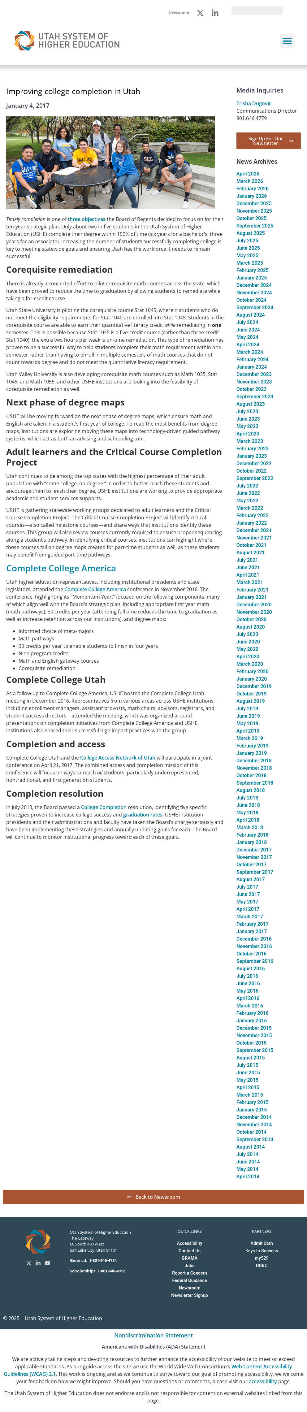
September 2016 (254, 961)
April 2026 (247, 174)
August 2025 (250, 233)
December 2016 (254, 939)
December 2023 (254, 374)
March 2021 (249, 582)
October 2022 (251, 471)
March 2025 (249, 263)
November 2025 (254, 211)
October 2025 (251, 218)
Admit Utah (261, 1243)
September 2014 (254, 1139)
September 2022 (254, 478)
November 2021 (254, 538)
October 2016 (251, 954)
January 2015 (251, 1110)
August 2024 (250, 315)
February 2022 (252, 515)
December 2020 (254, 605)
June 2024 (248, 330)
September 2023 (254, 397)
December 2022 (254, 463)
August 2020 (250, 627)
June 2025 (248, 248)
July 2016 (247, 976)
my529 (262, 1258)
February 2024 (252, 359)
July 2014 (247, 1154)
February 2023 (252, 449)
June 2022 (248, 493)
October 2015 (251, 1043)
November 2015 (254, 1035)
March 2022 (249, 508)
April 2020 (247, 657)
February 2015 (252, 1102)
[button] (287, 40)
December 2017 (254, 850)
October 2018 (251, 775)
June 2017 (248, 894)
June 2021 (248, 567)
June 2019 (248, 716)
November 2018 (254, 768)
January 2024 (251, 367)
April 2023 (247, 434)
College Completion (104, 807)
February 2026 (252, 189)
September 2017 (254, 872)
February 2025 (252, 270)
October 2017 (251, 865)
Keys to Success (261, 1251)
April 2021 (247, 575)
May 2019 (247, 723)
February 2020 (252, 671)
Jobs (190, 1265)
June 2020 (248, 642)
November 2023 (254, 382)
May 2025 (247, 255)
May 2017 (247, 902)
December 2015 (254, 1028)
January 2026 (251, 196)
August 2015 (250, 1058)
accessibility (263, 1381)
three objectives (87, 219)
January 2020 (251, 679)
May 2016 (247, 991)
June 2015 (248, 1073)
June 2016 (248, 983)
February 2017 (252, 924)
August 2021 (250, 553)
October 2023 (251, 389)
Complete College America (61, 568)
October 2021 (251, 545)
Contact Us (190, 1251)
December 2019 (254, 686)
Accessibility (189, 1243)
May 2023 (247, 426)
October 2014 (251, 1132)
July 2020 (247, 634)
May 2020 (247, 649)
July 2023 (247, 411)
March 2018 (249, 827)
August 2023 (250, 404)
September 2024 (254, 307)
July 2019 (247, 709)
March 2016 (249, 1006)
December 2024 (254, 285)
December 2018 (254, 761)
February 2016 (252, 1013)
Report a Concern (189, 1273)
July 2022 (247, 486)
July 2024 (247, 322)
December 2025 (254, 203)
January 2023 (251, 456)
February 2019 (252, 746)
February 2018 (252, 835)
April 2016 (247, 998)
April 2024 (247, 345)
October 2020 (251, 619)
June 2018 (248, 805)
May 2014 (247, 1169)
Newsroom (190, 1288)
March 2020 (249, 664)
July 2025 (247, 241)
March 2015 (249, 1095)
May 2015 (247, 1080)
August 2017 (250, 879)
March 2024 (249, 352)
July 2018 (247, 798)
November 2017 (254, 857)
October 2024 (251, 300)
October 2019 (251, 694)
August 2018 (250, 790)
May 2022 (247, 501)
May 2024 (247, 337)
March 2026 (249, 181)
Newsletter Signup (189, 1295)
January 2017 (251, 931)
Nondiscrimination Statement (153, 1335)
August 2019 (250, 701)
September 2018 (254, 783)
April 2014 (247, 1177)
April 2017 (247, 909)
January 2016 (251, 1021)
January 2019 (251, 753)
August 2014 (250, 1147)
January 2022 (251, 523)
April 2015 (247, 1087)
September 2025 (254, 226)
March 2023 (249, 441)
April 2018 (247, 820)
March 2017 (249, 917)
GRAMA (189, 1258)
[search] (257, 10)
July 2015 (247, 1065)
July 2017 (247, 887)
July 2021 (247, 560)
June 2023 (248, 419)
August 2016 (250, 969)
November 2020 (254, 612)
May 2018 (247, 813)
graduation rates (142, 814)
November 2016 (254, 946)
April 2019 (247, 731)
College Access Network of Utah (117, 757)
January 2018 (251, 842)
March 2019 (249, 738)
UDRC (261, 1265)
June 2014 (248, 1162)
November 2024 (254, 293)
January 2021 (251, 597)
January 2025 (251, 278)
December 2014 (254, 1117)
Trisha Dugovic (253, 103)
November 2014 (254, 1125)
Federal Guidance (189, 1280)
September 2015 (254, 1050)
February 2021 (252, 590)
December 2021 (254, 530)
